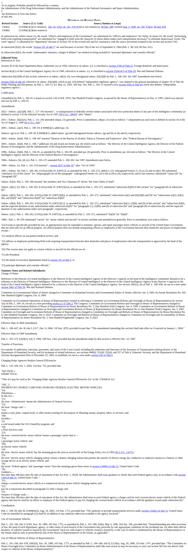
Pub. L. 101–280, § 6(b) (92, 524)
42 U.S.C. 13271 (124, 452)
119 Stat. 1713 (63, 510)
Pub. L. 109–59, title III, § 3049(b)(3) (20, 510)
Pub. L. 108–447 (32, 138)
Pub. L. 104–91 (25, 98)
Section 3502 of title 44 (13, 81)
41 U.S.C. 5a (31, 122)
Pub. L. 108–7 (31, 143)
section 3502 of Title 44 (131, 84)
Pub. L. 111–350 (36, 119)
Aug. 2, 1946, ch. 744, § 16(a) (138, 27)
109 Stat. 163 (79, 84)
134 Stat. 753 (39, 365)
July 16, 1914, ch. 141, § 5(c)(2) (64, 27)
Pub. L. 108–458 (154, 284)
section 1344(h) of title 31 (105, 466)
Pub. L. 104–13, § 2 (47, 84)
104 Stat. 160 (125, 524)
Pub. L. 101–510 (29, 165)
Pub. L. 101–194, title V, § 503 (16, 524)
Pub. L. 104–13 (95, 84)
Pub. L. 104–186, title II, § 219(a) (102, 543)
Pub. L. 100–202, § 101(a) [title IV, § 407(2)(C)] (41, 203)
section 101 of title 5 (44, 47)
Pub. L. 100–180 (25, 181)
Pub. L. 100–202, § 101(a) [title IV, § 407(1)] (43, 170)
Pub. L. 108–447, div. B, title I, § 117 (19, 328)
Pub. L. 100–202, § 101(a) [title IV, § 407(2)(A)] (45, 187)
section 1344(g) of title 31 (155, 510)
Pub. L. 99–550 (16, 219)
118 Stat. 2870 (61, 328)
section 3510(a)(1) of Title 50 (121, 71)
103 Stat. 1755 (55, 524)
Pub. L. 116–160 (9, 365)
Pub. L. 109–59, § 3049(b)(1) (35, 133)
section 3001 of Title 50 (13, 287)
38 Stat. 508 (107, 27)
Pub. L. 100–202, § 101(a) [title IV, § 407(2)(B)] (41, 195)
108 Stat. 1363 (49, 339)
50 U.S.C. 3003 (67, 114)
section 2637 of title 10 (61, 165)
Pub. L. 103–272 (39, 160)
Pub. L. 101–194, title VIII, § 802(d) (19, 543)
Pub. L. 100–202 (118, 76)
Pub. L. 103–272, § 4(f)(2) (14, 339)
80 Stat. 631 (145, 47)
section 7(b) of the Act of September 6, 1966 (98, 47)
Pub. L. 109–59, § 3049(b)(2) (38, 128)
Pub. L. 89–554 (130, 47)
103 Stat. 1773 (61, 543)
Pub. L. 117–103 (35, 111)
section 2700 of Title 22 (121, 66)
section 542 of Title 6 (102, 355)
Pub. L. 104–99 (64, 152)
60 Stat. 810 (160, 27)
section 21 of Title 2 (63, 303)
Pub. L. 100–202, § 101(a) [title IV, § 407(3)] (39, 214)
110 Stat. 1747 (143, 543)
